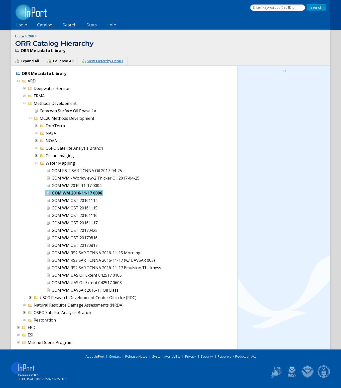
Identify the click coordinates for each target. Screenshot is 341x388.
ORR (31, 36)
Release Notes (136, 356)
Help (111, 25)
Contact (114, 356)
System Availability (166, 356)
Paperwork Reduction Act (237, 356)
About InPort (95, 356)
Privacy (190, 356)
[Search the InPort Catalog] (277, 7)
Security (207, 356)
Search (70, 25)
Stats (92, 25)
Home (19, 36)
